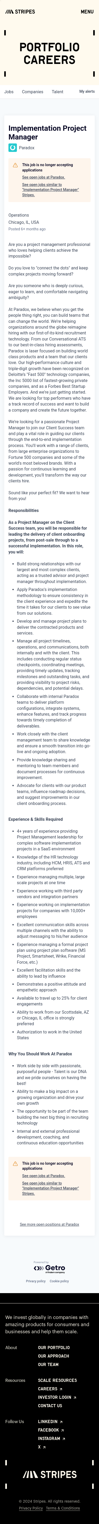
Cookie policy (59, 1281)
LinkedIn (50, 1421)
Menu (87, 11)
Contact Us (50, 1405)
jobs (8, 91)
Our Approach (53, 1356)
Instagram (52, 1438)
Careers (50, 1388)
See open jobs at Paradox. (43, 177)
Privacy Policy (31, 1508)
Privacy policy (35, 1281)
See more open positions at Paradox (49, 1224)
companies (32, 91)
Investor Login (57, 1397)
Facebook (51, 1430)
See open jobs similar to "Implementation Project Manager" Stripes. (50, 190)
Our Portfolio (54, 1347)
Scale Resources (57, 1380)
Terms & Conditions (63, 1508)
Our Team (48, 1364)
